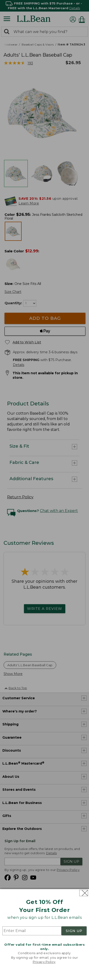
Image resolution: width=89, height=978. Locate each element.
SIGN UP (74, 931)
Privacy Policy (44, 962)
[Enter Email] (31, 930)
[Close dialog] (84, 893)
